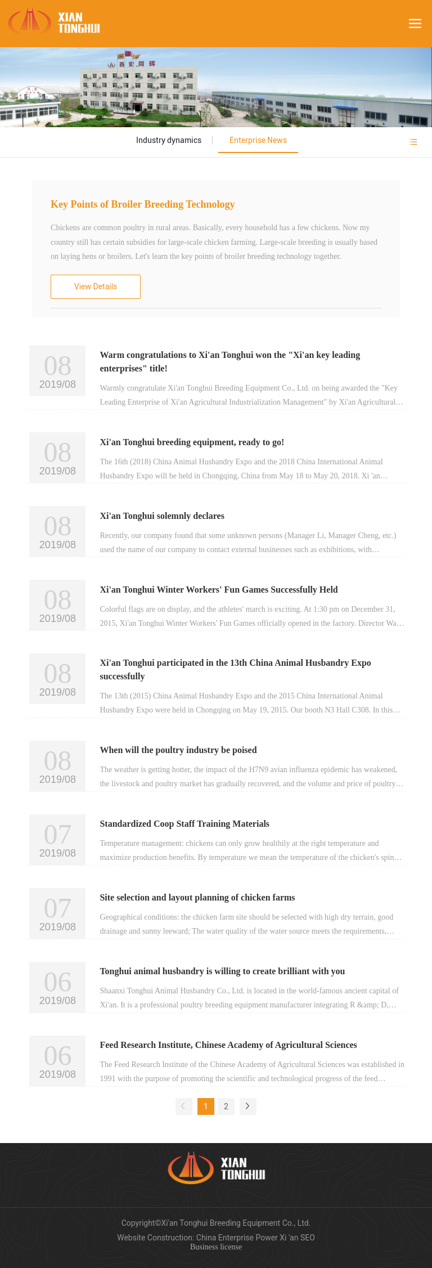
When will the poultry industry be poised (178, 750)
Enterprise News (258, 140)
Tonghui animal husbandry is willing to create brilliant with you (222, 971)
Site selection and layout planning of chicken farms (197, 897)
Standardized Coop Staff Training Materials (184, 823)
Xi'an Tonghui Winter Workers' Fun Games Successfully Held (219, 589)
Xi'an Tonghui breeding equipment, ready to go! (192, 442)
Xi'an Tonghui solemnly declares (162, 516)
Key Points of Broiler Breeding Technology (143, 204)
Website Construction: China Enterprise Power (198, 1237)
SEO (307, 1237)
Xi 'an (290, 1237)
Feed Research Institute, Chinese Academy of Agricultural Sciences (228, 1045)
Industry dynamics (168, 140)
